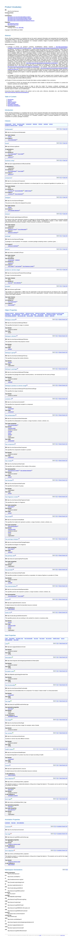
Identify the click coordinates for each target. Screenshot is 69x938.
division (10, 349)
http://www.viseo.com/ (13, 24)
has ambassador (12, 139)
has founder (18, 266)
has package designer (13, 210)
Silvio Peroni (62, 935)
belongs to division (12, 232)
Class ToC (65, 128)
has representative (12, 425)
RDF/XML (21, 27)
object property (12, 775)
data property (11, 609)
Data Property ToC (63, 643)
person (10, 136)
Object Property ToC (63, 319)
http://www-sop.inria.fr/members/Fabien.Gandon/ (20, 18)
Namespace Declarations (14, 105)
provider (10, 431)
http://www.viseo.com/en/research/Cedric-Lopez (19, 19)
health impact (28, 190)
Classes (10, 100)
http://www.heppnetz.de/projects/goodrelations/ (16, 92)
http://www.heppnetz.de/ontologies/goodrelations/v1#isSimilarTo (42, 63)
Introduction (11, 99)
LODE (40, 935)
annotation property (13, 716)
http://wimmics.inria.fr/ (13, 23)
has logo (10, 282)
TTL (17, 27)
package (10, 382)
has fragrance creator (28, 266)
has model (20, 154)
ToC (61, 128)
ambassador (11, 260)
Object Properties (12, 102)
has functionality (19, 190)
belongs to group (12, 229)
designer (17, 260)
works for (10, 157)
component (11, 408)
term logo (10, 708)
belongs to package (13, 245)
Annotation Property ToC (62, 826)
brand (9, 433)
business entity (12, 428)
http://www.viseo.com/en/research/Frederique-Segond (21, 20)
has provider (11, 305)
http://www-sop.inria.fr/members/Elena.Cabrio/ (19, 17)
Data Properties (11, 103)
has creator (11, 266)
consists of (10, 190)
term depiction (17, 282)
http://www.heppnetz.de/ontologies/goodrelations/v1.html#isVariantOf (50, 48)
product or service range (14, 844)
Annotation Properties (13, 104)
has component (19, 194)
